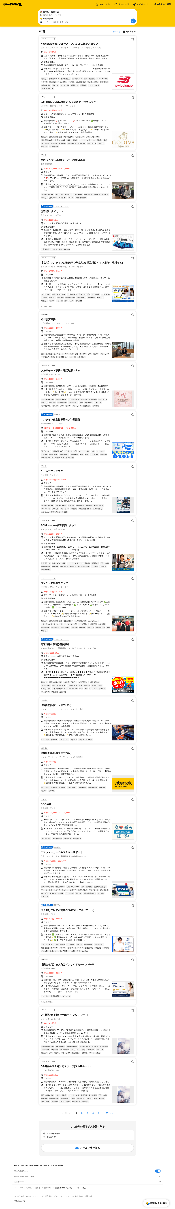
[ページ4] (93, 1113)
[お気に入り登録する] (132, 39)
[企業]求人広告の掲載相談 (82, 1196)
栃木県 (29, 1188)
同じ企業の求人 (47, 306)
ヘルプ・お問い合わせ (22, 1196)
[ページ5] (98, 1113)
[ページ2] (81, 1113)
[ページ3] (87, 1113)
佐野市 (37, 1188)
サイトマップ (38, 1196)
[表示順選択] (129, 31)
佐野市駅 (47, 1188)
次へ (107, 1113)
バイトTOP (18, 1188)
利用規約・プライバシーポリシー (58, 1196)
